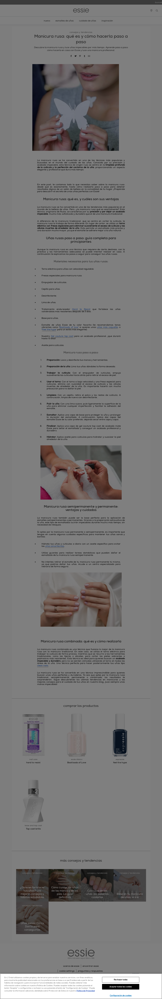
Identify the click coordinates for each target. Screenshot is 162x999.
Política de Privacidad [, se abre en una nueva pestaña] (85, 991)
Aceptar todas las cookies (120, 987)
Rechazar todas (120, 980)
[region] (81, 986)
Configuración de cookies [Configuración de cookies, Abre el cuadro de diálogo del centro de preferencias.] (121, 995)
